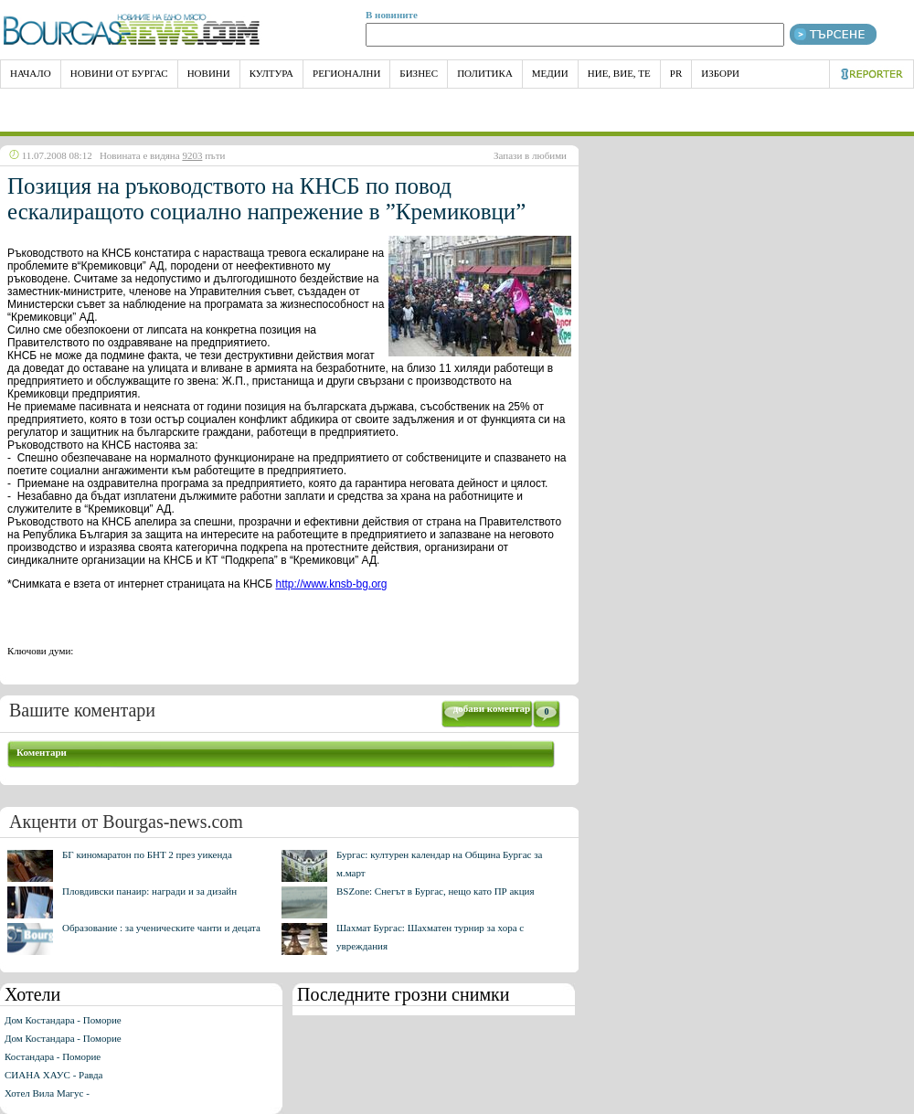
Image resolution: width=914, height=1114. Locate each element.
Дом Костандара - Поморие (63, 1019)
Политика (485, 73)
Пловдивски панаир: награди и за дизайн (149, 891)
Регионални (346, 73)
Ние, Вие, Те (619, 73)
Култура (271, 73)
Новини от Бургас (119, 73)
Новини (208, 73)
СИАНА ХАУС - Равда (53, 1074)
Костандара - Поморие (53, 1056)
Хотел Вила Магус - (47, 1092)
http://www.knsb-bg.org (331, 584)
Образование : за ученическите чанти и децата (161, 927)
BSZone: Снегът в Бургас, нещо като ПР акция (435, 891)
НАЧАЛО (30, 73)
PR (676, 73)
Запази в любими (530, 155)
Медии (550, 73)
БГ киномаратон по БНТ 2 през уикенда (147, 854)
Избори (720, 73)
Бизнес (418, 73)
